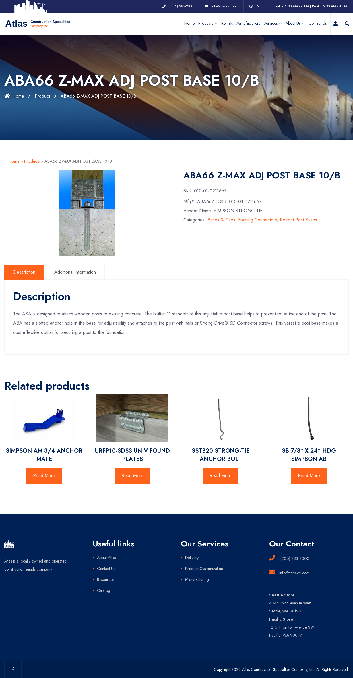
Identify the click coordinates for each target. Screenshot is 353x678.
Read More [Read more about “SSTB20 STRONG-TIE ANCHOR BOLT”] (221, 475)
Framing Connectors (257, 220)
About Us (293, 23)
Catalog (103, 590)
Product (42, 96)
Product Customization (204, 568)
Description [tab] (24, 272)
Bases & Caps (221, 220)
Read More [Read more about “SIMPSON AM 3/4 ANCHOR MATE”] (44, 475)
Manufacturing (197, 579)
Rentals (227, 23)
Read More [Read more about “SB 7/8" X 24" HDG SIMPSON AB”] (309, 475)
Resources (105, 579)
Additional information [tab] (75, 272)
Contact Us (318, 23)
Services (271, 23)
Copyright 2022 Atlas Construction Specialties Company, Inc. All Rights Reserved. (281, 669)
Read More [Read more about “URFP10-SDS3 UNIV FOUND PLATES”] (132, 475)
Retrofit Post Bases (298, 220)
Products (32, 161)
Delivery (192, 557)
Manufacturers (248, 23)
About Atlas (106, 557)
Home (189, 23)
